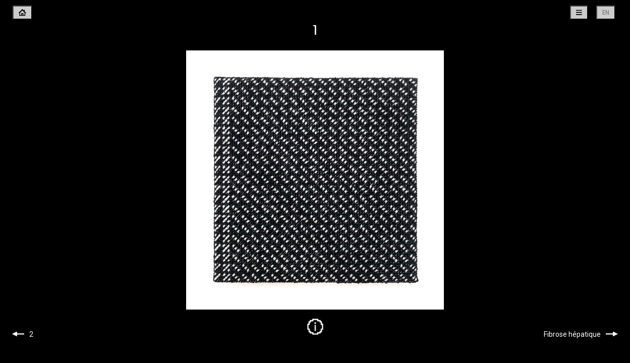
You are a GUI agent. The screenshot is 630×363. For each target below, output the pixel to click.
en (605, 12)
